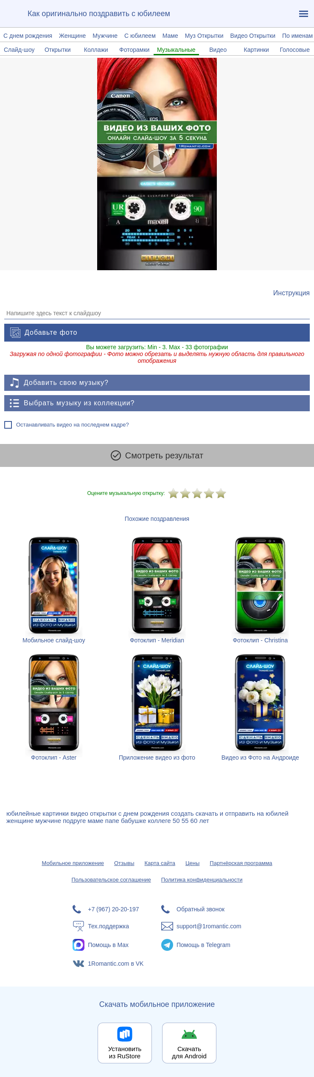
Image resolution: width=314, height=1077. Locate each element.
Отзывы (124, 863)
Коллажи (96, 49)
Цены (192, 863)
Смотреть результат (157, 455)
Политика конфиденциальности (202, 879)
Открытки (58, 49)
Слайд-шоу (19, 49)
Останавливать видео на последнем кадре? (72, 424)
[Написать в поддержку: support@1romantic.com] (201, 926)
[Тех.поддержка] (113, 926)
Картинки (256, 49)
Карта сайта (160, 863)
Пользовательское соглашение (111, 879)
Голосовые (294, 49)
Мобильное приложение (73, 863)
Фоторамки (134, 49)
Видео (218, 49)
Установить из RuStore (125, 1052)
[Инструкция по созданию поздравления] (291, 293)
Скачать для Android (189, 1052)
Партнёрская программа (241, 863)
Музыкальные (176, 49)
